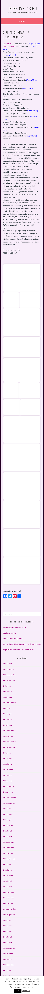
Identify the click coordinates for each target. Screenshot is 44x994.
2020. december (8, 892)
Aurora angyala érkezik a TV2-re (14, 627)
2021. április (7, 870)
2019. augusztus (9, 948)
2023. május (7, 758)
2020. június (7, 926)
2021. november (8, 848)
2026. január (7, 664)
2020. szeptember (9, 909)
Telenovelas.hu (22, 8)
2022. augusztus (9, 803)
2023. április (7, 764)
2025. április (7, 691)
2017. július (7, 970)
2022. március (8, 825)
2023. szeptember (9, 742)
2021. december (8, 842)
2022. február (8, 831)
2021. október (8, 853)
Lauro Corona (8, 46)
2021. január (7, 887)
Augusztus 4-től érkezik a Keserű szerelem (18, 650)
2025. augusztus (9, 680)
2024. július (7, 708)
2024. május (7, 714)
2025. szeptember (9, 675)
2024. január (7, 725)
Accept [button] (18, 991)
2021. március (8, 876)
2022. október (8, 792)
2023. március (8, 770)
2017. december (8, 965)
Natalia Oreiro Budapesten (13, 639)
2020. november (8, 898)
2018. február (8, 959)
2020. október (8, 903)
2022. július (7, 809)
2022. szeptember (9, 798)
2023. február (8, 775)
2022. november (8, 786)
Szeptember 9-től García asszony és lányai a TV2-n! (22, 644)
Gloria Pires (7, 44)
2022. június (7, 814)
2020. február (8, 937)
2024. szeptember (9, 703)
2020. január (7, 942)
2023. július (7, 753)
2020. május (7, 931)
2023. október (8, 736)
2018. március (8, 954)
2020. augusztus (9, 915)
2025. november (8, 669)
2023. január (7, 781)
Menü (23, 21)
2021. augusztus (9, 859)
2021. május (7, 864)
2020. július (7, 920)
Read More (26, 991)
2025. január (7, 697)
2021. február (8, 881)
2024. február (8, 719)
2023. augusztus (9, 747)
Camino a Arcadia (9, 633)
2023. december (8, 731)
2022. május (7, 820)
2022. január (7, 836)
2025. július (7, 686)
